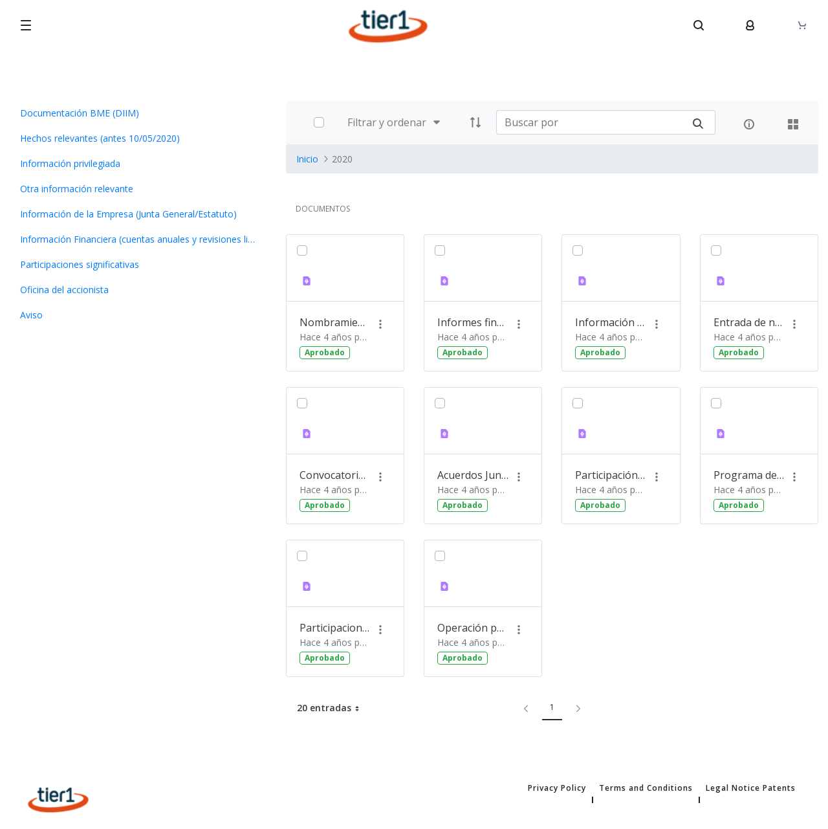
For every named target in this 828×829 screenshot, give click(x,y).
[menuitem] (138, 113)
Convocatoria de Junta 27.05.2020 (335, 475)
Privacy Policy (557, 788)
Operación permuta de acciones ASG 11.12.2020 (472, 628)
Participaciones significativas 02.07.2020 (335, 628)
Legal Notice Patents (751, 788)
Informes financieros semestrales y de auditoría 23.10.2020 (472, 322)
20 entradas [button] (333, 708)
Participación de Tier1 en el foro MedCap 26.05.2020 (610, 475)
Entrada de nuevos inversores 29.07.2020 (749, 322)
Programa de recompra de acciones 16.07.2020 (749, 475)
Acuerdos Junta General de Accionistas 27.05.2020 (472, 475)
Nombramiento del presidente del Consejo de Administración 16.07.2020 (335, 322)
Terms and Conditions (646, 788)
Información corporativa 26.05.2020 (610, 322)
